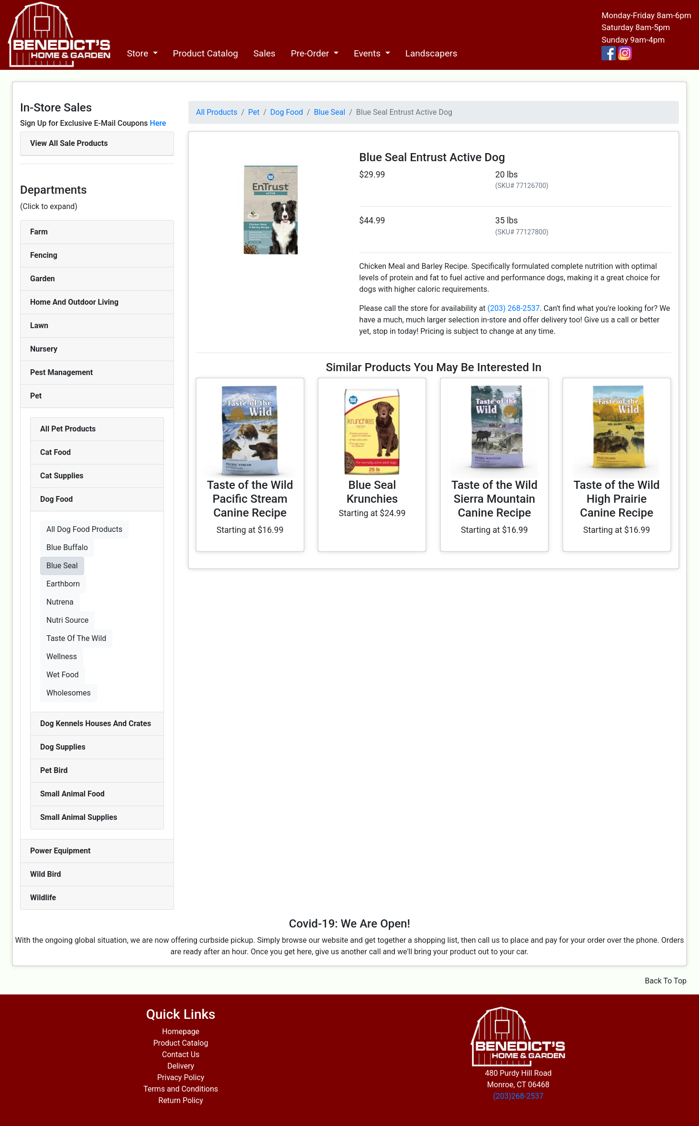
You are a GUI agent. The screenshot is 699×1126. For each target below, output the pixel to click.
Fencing (43, 255)
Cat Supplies (62, 475)
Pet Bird (53, 770)
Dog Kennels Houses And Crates (95, 723)
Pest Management (61, 372)
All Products (216, 112)
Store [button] (138, 53)
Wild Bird (45, 874)
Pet (36, 395)
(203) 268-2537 (514, 308)
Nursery (43, 348)
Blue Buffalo (67, 547)
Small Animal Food (72, 793)
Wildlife (43, 897)
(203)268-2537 (518, 1096)
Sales (264, 53)
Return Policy (180, 1100)
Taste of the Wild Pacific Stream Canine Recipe (250, 498)
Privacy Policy (181, 1077)
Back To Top (666, 980)
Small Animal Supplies (78, 817)
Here (158, 123)
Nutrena (60, 602)
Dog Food (56, 499)
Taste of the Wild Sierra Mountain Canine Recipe (494, 498)
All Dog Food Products (84, 529)
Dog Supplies (63, 746)
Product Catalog (206, 53)
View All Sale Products (69, 143)
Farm (39, 231)
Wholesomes (68, 692)
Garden (42, 278)
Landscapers (431, 53)
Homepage (180, 1031)
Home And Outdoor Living (74, 302)
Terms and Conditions (180, 1088)
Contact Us (181, 1054)
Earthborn (63, 583)
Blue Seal (62, 565)
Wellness (61, 656)
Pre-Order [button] (311, 53)
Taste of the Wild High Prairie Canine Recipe (617, 498)
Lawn (39, 325)
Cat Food (55, 452)
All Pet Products (68, 428)
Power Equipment (60, 850)
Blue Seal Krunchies (372, 492)
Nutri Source (67, 620)
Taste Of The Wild (76, 638)
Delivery (180, 1066)
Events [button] (368, 53)
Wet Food (62, 674)
